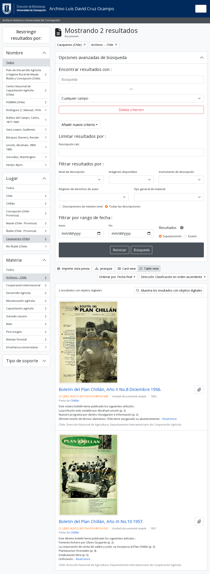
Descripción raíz (69, 144)
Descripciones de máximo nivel (83, 206)
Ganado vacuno (26, 317)
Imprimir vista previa (73, 269)
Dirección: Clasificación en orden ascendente (172, 277)
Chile (26, 197)
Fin (110, 225)
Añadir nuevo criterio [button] (78, 124)
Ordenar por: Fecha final (116, 277)
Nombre (14, 53)
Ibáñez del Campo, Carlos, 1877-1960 (26, 120)
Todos (10, 62)
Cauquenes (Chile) (26, 240)
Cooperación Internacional (26, 286)
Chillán (26, 204)
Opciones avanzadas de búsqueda (93, 57)
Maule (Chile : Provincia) (26, 224)
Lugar (12, 178)
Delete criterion (131, 109)
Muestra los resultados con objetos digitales (169, 290)
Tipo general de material (149, 189)
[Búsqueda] (131, 79)
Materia (14, 260)
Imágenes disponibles (123, 172)
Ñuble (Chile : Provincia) (26, 232)
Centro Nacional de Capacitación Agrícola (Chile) (26, 90)
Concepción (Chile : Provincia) (26, 213)
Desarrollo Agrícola (26, 294)
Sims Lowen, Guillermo (26, 130)
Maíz (26, 325)
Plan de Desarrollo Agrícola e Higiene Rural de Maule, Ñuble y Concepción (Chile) (26, 74)
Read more (169, 419)
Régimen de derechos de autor (79, 189)
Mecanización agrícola (26, 302)
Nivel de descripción (72, 172)
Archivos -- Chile (26, 278)
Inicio (62, 225)
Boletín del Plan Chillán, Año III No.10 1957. (101, 521)
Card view (127, 269)
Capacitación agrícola (26, 309)
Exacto (192, 236)
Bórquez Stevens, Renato (26, 138)
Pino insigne (26, 333)
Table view (149, 269)
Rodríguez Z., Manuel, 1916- (26, 111)
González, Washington (26, 158)
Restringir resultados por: (26, 35)
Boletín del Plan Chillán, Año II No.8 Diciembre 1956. (110, 389)
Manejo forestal (26, 340)
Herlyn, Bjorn (26, 166)
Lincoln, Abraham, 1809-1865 (26, 147)
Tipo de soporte (22, 361)
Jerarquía (103, 269)
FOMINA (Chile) (26, 103)
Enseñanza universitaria (26, 348)
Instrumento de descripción (176, 172)
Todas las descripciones (124, 206)
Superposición (172, 236)
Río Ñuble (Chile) (26, 247)
